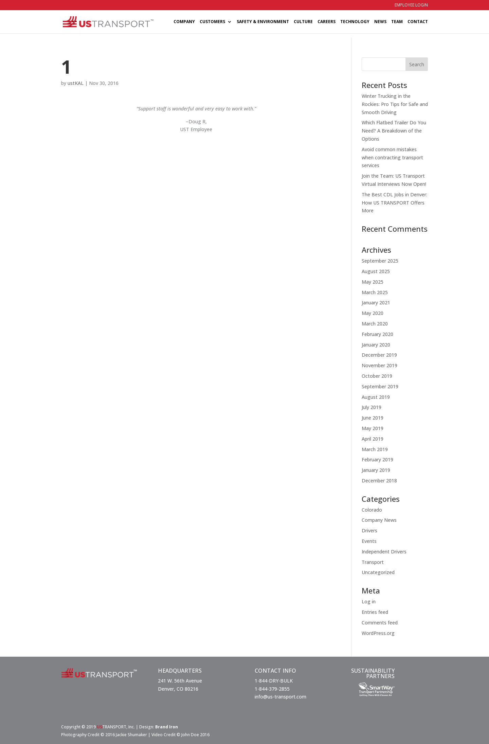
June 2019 (372, 417)
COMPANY (184, 21)
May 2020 (372, 313)
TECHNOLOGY (354, 21)
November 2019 (379, 365)
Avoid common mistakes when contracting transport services (392, 157)
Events (369, 541)
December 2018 (379, 480)
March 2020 (375, 323)
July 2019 (371, 407)
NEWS (380, 21)
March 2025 (375, 292)
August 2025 (376, 271)
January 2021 (376, 302)
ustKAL (76, 83)
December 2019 (379, 355)
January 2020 (376, 344)
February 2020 (377, 334)
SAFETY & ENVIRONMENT (263, 21)
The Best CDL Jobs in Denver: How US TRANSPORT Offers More (394, 202)
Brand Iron (166, 727)
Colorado (372, 510)
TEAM (397, 21)
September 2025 (380, 261)
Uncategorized (378, 572)
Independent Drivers (384, 551)
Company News (379, 520)
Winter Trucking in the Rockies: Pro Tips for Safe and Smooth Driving (395, 104)
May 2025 (372, 282)
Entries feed (375, 612)
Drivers (369, 530)
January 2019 (376, 470)
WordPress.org (378, 633)
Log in (369, 601)
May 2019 (372, 428)
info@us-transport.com (280, 696)
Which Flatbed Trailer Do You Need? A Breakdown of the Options (394, 130)
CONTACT (418, 21)
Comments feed (380, 622)
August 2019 (376, 397)
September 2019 (380, 386)
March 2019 (375, 449)
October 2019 (377, 376)
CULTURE (303, 21)
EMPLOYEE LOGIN (411, 5)
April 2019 (372, 439)
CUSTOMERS (212, 21)
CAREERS (327, 21)
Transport (373, 562)
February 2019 (377, 459)
